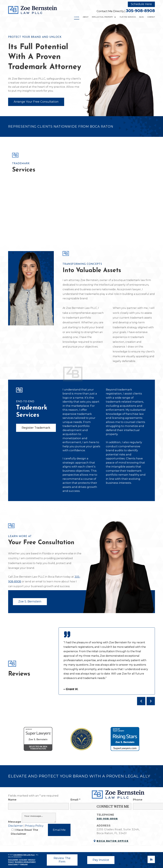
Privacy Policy (34, 825)
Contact (151, 17)
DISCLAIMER (13, 860)
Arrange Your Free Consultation (36, 101)
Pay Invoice (101, 860)
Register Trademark (36, 427)
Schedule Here (141, 4)
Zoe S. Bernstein (29, 601)
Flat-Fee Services (128, 17)
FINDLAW (24, 864)
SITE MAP (23, 860)
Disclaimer (16, 825)
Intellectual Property (102, 17)
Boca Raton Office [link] (112, 841)
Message (32, 821)
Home (76, 17)
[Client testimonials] (107, 666)
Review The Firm (62, 859)
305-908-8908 (140, 10)
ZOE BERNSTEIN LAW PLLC (24, 855)
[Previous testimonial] (141, 701)
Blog (141, 17)
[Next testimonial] (151, 701)
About (85, 17)
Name (38, 803)
